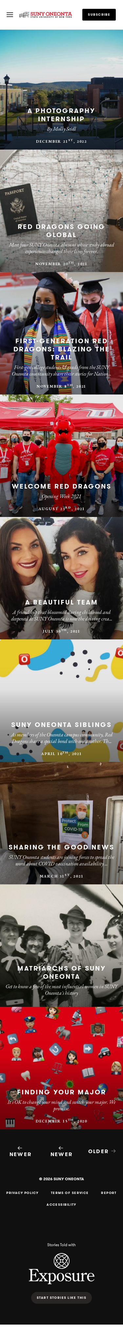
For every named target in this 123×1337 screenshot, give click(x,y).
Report (109, 1193)
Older (102, 1151)
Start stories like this (61, 1298)
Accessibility (61, 1204)
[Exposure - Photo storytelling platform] (61, 1282)
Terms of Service (70, 1193)
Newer (21, 1151)
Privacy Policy (22, 1193)
